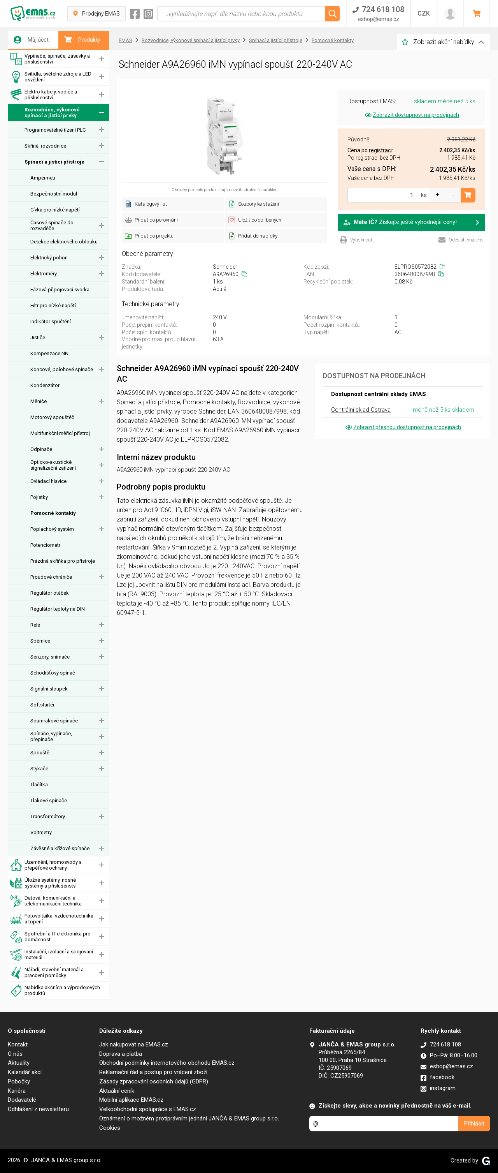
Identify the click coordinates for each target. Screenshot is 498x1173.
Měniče (38, 401)
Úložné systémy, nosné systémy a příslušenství (43, 883)
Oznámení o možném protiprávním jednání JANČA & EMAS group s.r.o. (189, 1118)
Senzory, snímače (50, 657)
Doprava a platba (120, 1053)
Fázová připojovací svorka (59, 289)
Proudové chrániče (51, 577)
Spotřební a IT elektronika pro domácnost (50, 937)
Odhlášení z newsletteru (38, 1109)
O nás (15, 1053)
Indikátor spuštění (50, 321)
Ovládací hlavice (48, 481)
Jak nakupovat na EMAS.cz (133, 1044)
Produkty (82, 40)
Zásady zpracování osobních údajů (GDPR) (153, 1081)
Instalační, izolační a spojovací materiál (51, 955)
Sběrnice (40, 641)
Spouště (39, 753)
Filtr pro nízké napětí (53, 305)
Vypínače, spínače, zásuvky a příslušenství (50, 59)
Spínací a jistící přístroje (54, 162)
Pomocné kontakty (53, 513)
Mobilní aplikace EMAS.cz (131, 1099)
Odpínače (41, 449)
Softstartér (42, 705)
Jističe (37, 337)
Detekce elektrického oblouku (64, 242)
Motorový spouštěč (52, 417)
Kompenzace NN (49, 353)
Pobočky (19, 1081)
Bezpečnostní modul (53, 194)
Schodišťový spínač (52, 673)
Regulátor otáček (49, 593)
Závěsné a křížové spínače (59, 848)
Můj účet (31, 40)
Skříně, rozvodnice (45, 146)
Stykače (39, 768)
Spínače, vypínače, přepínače (51, 736)
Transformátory (47, 816)
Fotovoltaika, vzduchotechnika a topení (51, 919)
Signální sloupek (49, 689)
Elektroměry (43, 274)
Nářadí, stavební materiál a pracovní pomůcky (47, 973)
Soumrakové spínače (54, 721)
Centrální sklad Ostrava (361, 409)
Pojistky (39, 497)
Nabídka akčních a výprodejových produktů (55, 991)
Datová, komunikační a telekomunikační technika (46, 901)
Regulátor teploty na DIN (57, 609)
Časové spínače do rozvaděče (52, 225)
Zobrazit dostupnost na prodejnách (411, 115)
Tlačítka (39, 784)
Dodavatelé (22, 1099)
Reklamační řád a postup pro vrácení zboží (153, 1072)
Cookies (109, 1127)
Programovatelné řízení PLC (55, 130)
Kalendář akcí (25, 1072)
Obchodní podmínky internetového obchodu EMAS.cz (167, 1062)
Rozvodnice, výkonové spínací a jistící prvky (45, 113)
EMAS (125, 40)
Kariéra (17, 1090)
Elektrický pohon (49, 258)
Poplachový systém (52, 529)
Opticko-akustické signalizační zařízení (53, 465)
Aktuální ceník (116, 1090)
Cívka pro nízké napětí (55, 210)
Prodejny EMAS (96, 14)
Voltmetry (41, 832)
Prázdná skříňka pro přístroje (62, 561)
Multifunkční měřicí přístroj (60, 433)
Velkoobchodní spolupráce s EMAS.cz (147, 1109)
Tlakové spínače (48, 800)
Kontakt (18, 1044)
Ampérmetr (43, 178)
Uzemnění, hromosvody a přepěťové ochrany (46, 865)
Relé (35, 625)
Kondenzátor (45, 385)
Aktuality (19, 1062)
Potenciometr (45, 545)
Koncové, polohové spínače (61, 369)
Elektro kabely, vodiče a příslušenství (43, 95)
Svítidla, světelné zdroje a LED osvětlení (50, 77)
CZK (423, 13)
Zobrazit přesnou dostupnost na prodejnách (402, 427)
